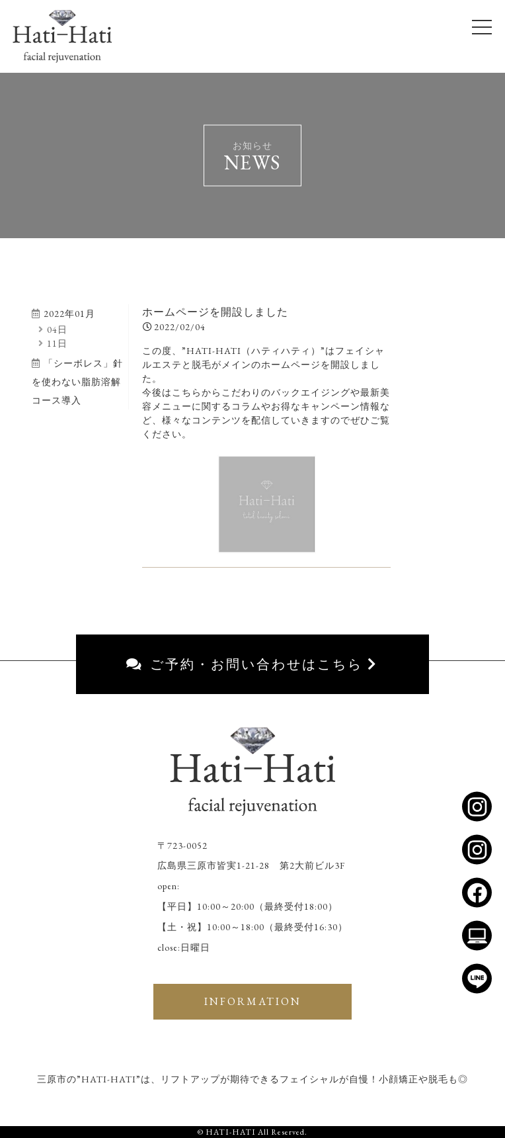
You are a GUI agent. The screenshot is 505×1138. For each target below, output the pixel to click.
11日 (52, 343)
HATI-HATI (231, 1132)
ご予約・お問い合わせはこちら (252, 664)
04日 (52, 329)
